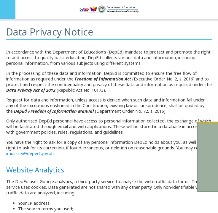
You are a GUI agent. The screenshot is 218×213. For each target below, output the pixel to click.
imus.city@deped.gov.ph (30, 153)
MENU (7, 9)
